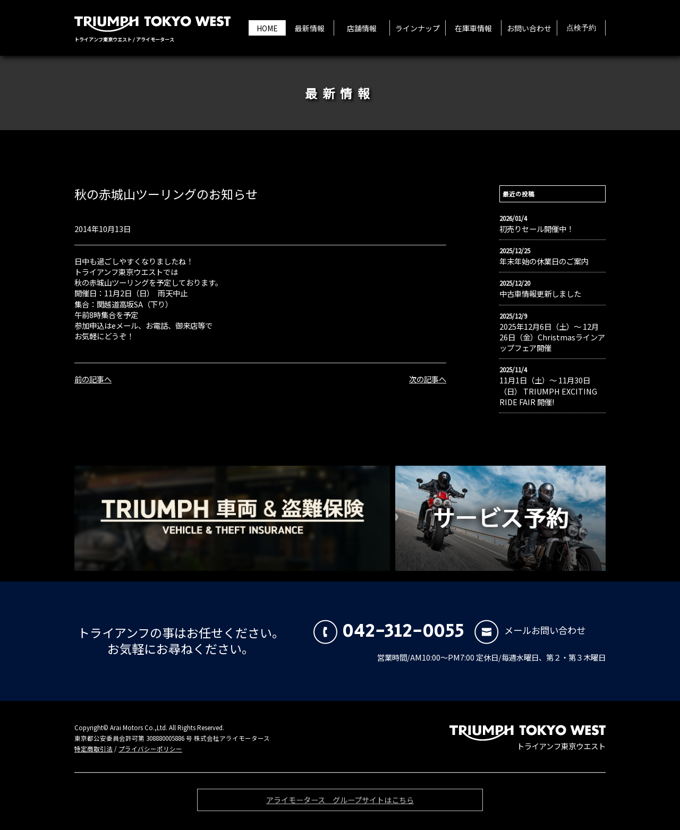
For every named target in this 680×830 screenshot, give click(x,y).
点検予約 (581, 28)
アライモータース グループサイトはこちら (340, 802)
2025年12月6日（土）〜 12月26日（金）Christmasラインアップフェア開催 (552, 337)
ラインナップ (417, 28)
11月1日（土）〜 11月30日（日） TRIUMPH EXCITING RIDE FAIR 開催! (548, 391)
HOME (267, 28)
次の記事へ (427, 378)
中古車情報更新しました (540, 293)
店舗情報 (362, 28)
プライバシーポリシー (150, 749)
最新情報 (310, 28)
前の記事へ (93, 378)
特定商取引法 (93, 749)
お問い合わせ (529, 28)
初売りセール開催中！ (536, 229)
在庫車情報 (473, 28)
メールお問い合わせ (529, 630)
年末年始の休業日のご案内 (544, 261)
